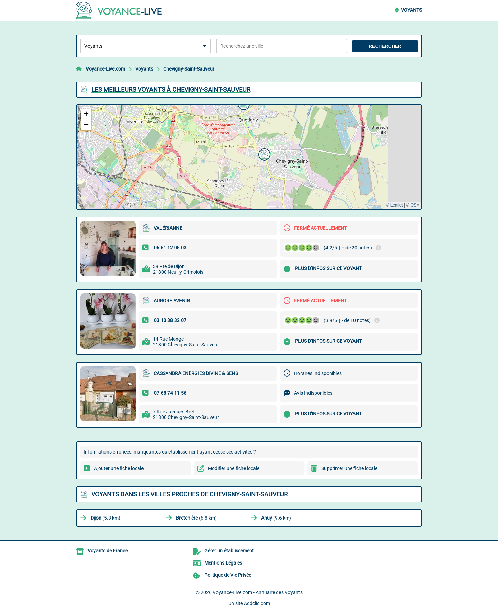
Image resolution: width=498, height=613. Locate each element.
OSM (415, 205)
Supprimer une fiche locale (349, 468)
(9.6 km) (276, 518)
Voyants (411, 10)
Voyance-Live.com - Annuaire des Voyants (258, 592)
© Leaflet (394, 205)
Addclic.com (257, 603)
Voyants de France (107, 550)
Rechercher (385, 46)
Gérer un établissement (229, 550)
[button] (263, 153)
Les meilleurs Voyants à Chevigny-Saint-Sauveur (170, 89)
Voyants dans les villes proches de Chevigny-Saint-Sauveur (189, 494)
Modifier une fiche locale (233, 468)
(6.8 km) (196, 518)
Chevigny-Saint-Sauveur (188, 69)
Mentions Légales (223, 563)
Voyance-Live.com (105, 69)
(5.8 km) (105, 518)
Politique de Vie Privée (227, 575)
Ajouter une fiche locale (119, 468)
